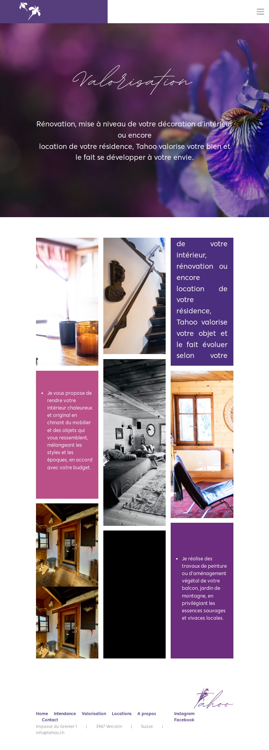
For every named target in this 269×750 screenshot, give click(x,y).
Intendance (65, 713)
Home (42, 713)
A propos (146, 713)
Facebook (184, 719)
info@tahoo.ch (50, 732)
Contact (50, 719)
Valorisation (94, 713)
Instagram (184, 713)
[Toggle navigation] (260, 11)
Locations (122, 713)
